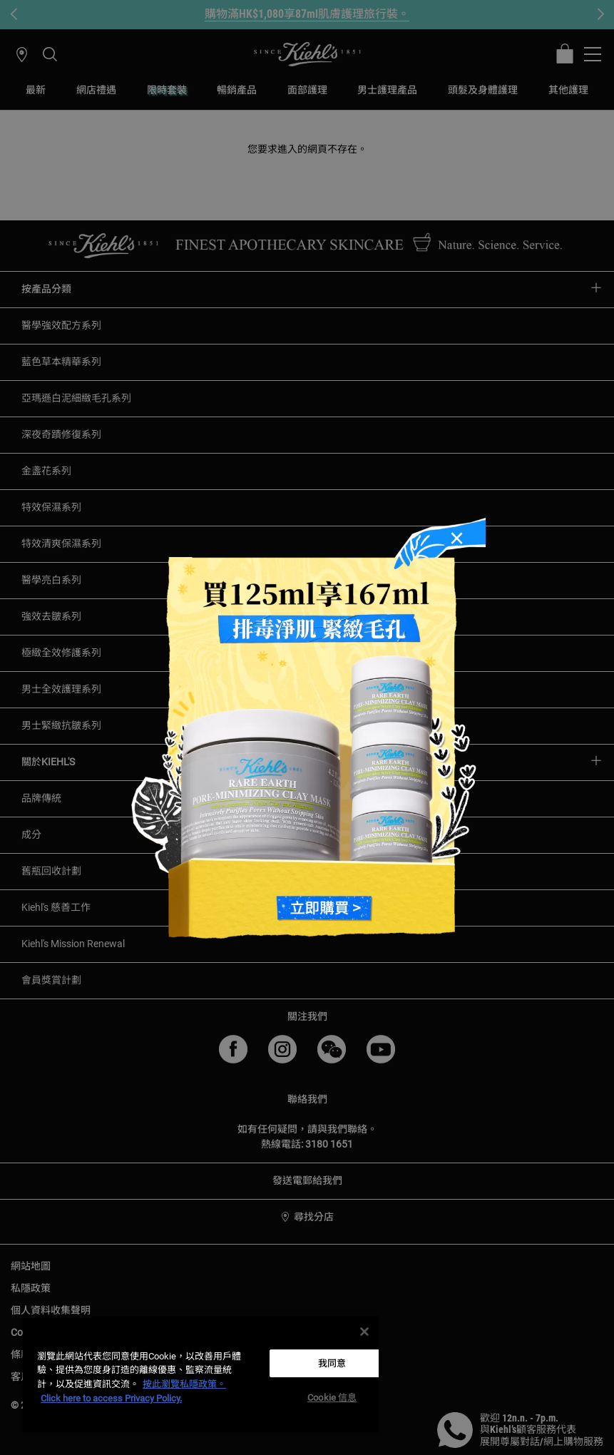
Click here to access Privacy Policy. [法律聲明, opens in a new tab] (111, 1398)
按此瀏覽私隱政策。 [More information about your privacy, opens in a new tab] (184, 1384)
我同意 (332, 1363)
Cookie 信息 (332, 1397)
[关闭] (364, 1331)
